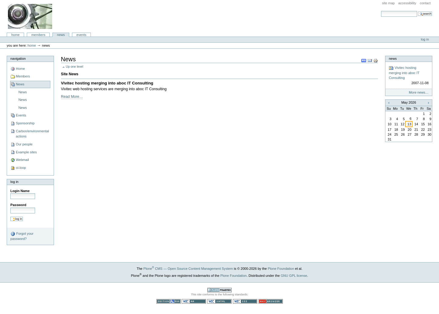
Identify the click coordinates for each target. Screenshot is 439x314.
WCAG (194, 301)
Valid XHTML (219, 301)
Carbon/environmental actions (32, 133)
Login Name (20, 191)
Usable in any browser (271, 301)
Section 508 (168, 301)
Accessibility (407, 3)
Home (15, 35)
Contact (425, 3)
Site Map (388, 3)
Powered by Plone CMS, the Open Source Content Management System (219, 290)
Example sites (26, 152)
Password (18, 205)
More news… (419, 92)
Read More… (72, 97)
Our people (24, 144)
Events (82, 35)
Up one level (74, 66)
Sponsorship (25, 123)
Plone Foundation (281, 268)
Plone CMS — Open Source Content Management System (188, 268)
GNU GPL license (294, 275)
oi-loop (21, 167)
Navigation (18, 58)
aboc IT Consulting (30, 16)
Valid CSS (245, 301)
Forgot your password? (21, 236)
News (61, 35)
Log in (425, 39)
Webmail (22, 160)
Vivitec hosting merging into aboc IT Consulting (107, 83)
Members (38, 35)
